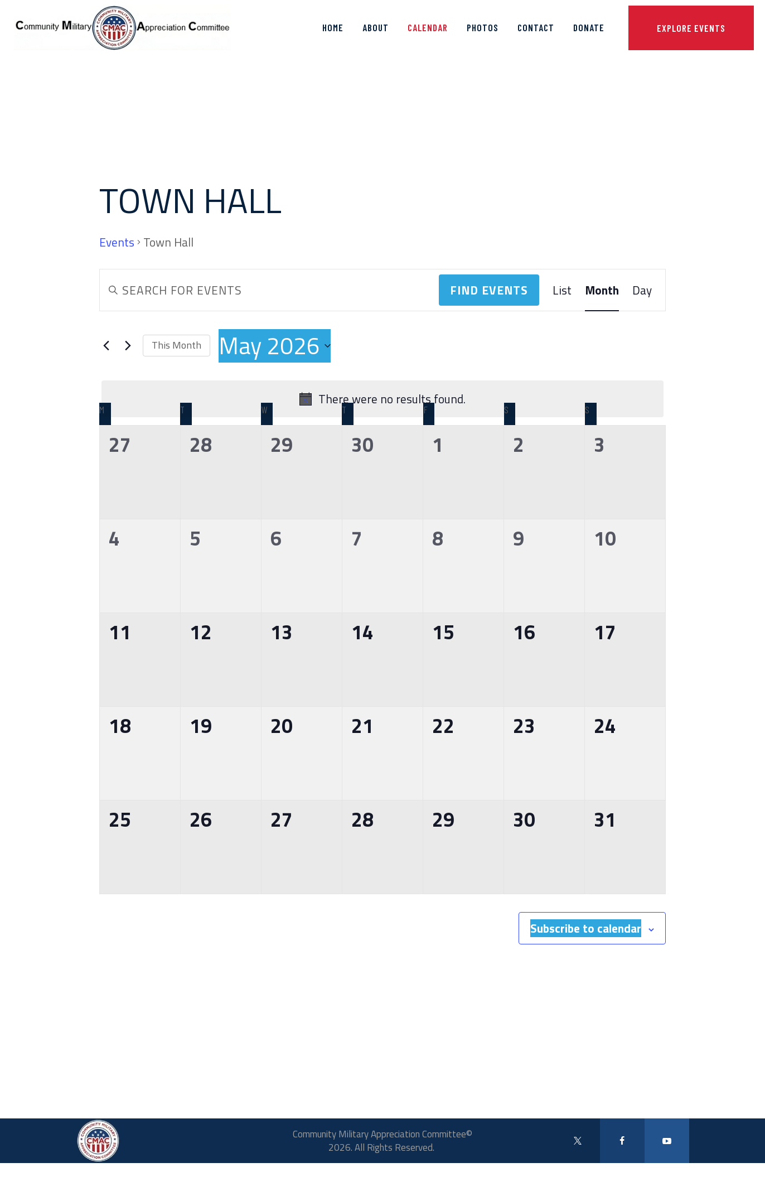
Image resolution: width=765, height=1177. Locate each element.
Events (116, 242)
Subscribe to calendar (585, 928)
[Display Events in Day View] (642, 290)
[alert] (382, 398)
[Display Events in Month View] (602, 290)
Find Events (489, 290)
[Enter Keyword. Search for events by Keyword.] (269, 290)
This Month (176, 345)
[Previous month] (106, 346)
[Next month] (127, 346)
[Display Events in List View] (562, 290)
